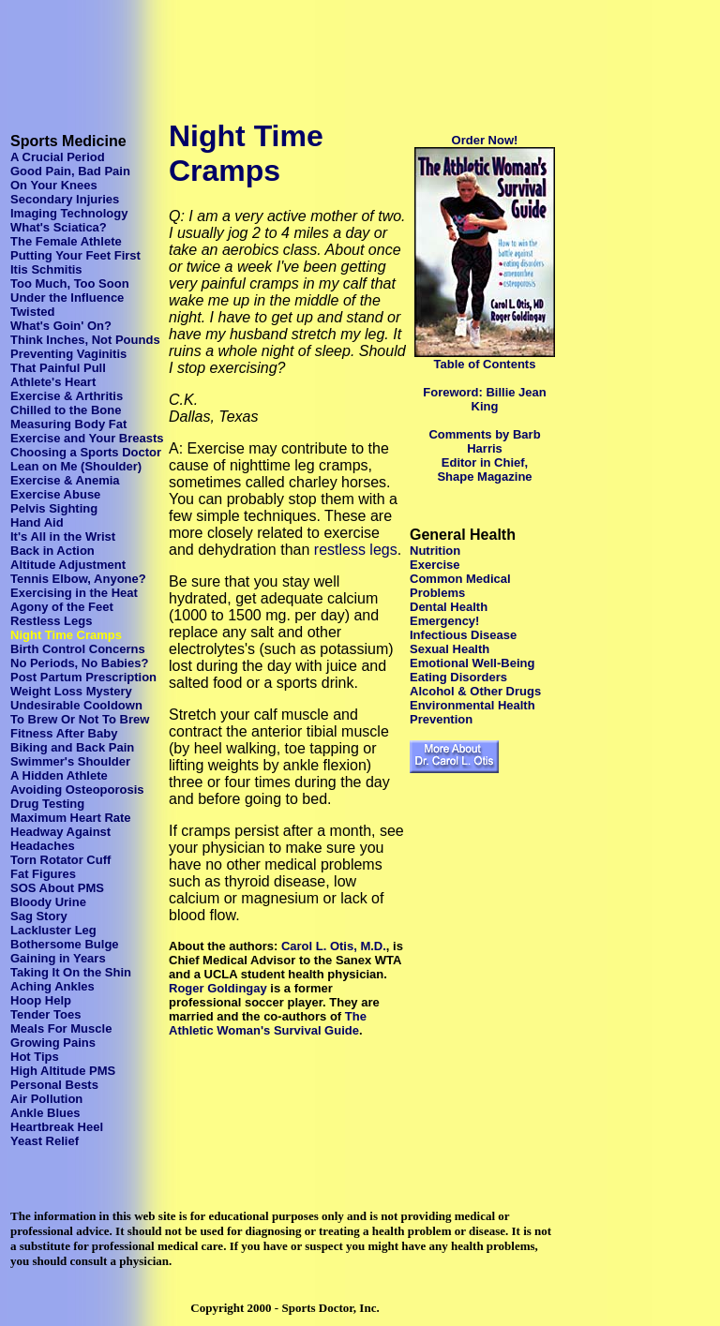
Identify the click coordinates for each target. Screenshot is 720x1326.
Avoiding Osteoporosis (77, 789)
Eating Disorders (458, 677)
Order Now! (485, 140)
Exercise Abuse (55, 494)
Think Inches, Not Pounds (85, 340)
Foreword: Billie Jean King (484, 399)
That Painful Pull (58, 368)
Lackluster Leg (53, 930)
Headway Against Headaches (60, 839)
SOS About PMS (57, 888)
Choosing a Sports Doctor (85, 452)
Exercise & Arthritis (66, 396)
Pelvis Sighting (54, 508)
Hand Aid (37, 522)
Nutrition (435, 551)
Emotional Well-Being (472, 663)
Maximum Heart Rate (70, 818)
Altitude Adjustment (68, 565)
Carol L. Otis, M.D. (333, 946)
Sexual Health (449, 649)
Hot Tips (34, 1057)
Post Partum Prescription (83, 677)
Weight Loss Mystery (71, 691)
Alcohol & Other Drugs (475, 691)
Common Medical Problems (460, 586)
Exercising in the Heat (74, 593)
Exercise (435, 565)
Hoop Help (40, 1000)
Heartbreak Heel (56, 1127)
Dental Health (449, 607)
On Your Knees (54, 185)
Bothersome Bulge (64, 944)
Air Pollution (46, 1099)
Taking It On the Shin (70, 972)
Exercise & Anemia (65, 480)
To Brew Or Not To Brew (79, 719)
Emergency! (444, 621)
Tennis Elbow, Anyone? (78, 579)
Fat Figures (43, 874)
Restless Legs (51, 621)
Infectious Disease (463, 635)
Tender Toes (45, 1014)
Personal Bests (54, 1085)
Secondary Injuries (64, 199)
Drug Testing (47, 804)
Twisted (32, 312)
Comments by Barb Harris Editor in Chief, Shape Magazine (484, 455)
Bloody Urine (48, 902)
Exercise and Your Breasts (87, 438)
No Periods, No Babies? (79, 663)
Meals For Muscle (61, 1028)
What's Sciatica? (58, 227)
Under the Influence (67, 298)
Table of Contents (485, 364)
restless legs (356, 550)
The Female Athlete (66, 241)
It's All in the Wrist (62, 536)
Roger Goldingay (218, 988)
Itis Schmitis (46, 269)
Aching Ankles (52, 986)
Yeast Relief (44, 1141)
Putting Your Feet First (75, 255)
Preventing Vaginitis (68, 354)
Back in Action (52, 551)
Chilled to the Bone (65, 410)
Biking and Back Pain (72, 747)
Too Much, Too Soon (69, 283)
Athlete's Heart (53, 382)
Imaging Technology (69, 213)
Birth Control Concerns (77, 649)
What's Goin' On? (61, 326)
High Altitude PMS (62, 1071)
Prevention (441, 719)
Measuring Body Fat (68, 424)
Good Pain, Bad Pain (70, 171)
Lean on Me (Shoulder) (76, 466)
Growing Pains (53, 1042)
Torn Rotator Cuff (60, 860)
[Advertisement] (349, 49)
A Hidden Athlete (59, 775)
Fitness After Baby (63, 733)
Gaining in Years (58, 958)
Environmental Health (472, 705)
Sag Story (39, 916)
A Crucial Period (57, 157)
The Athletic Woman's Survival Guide (268, 1023)
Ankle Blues (45, 1113)
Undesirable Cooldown (76, 705)
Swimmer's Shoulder (70, 761)
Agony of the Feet (61, 607)
